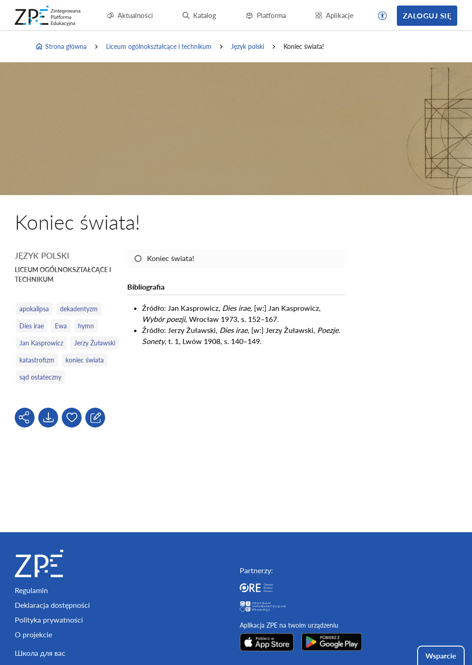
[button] (382, 15)
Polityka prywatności (49, 619)
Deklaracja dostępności (52, 604)
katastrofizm (36, 360)
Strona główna (61, 46)
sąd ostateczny (40, 377)
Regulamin (31, 590)
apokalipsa (34, 309)
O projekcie (33, 634)
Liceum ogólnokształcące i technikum (159, 46)
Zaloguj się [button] (427, 15)
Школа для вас (40, 652)
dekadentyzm (79, 309)
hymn (86, 326)
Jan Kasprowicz (41, 343)
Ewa (61, 326)
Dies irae (31, 326)
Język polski (247, 46)
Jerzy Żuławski (94, 343)
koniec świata (84, 360)
